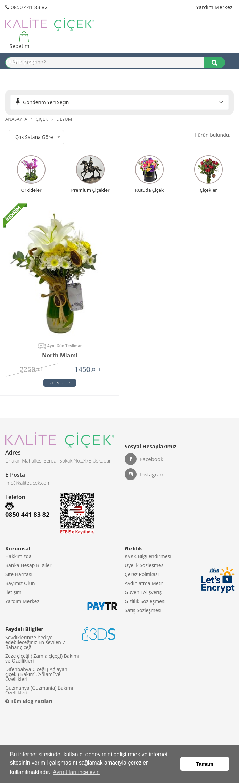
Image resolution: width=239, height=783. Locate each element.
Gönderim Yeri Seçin (46, 102)
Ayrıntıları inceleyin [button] (76, 772)
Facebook (144, 459)
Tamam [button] (204, 764)
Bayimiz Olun (20, 583)
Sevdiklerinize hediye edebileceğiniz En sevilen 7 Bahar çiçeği (35, 642)
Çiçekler (208, 190)
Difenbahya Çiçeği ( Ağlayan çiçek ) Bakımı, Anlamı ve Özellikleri (36, 674)
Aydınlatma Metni (145, 583)
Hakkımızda (18, 556)
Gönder (60, 382)
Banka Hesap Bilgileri (29, 565)
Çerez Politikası (142, 574)
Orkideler (31, 190)
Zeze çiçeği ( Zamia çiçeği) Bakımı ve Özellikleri (42, 658)
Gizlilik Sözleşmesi (145, 601)
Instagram (145, 474)
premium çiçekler (90, 190)
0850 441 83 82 (26, 6)
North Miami (59, 355)
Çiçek (42, 119)
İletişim (13, 592)
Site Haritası (18, 574)
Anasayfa (16, 119)
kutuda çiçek (149, 190)
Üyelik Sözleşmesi (145, 565)
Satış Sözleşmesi (143, 610)
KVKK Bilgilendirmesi (148, 556)
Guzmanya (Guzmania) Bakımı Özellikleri (39, 690)
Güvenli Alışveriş (143, 592)
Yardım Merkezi (215, 6)
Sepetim (18, 40)
